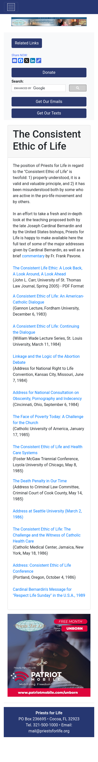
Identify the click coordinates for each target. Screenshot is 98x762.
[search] (38, 88)
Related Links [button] (27, 43)
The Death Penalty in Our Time (40, 481)
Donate (49, 72)
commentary (33, 256)
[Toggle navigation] (11, 7)
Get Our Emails (49, 101)
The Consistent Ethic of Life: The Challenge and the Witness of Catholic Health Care (47, 535)
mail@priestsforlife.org (49, 731)
